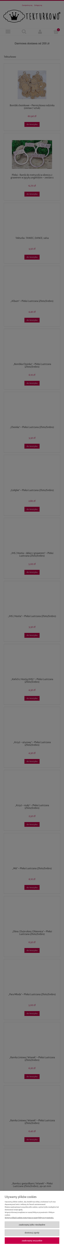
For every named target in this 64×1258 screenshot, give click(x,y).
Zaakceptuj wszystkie (32, 1240)
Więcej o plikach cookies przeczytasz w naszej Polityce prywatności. (29, 1218)
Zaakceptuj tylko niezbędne (32, 1224)
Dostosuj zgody (32, 1232)
